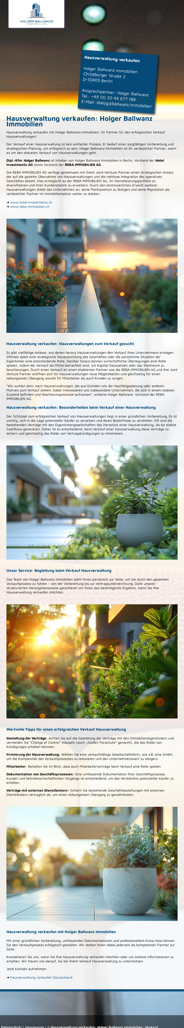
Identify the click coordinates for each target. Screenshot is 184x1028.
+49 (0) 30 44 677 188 (113, 98)
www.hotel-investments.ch (31, 202)
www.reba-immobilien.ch (29, 206)
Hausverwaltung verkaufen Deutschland (41, 977)
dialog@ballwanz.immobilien (123, 104)
